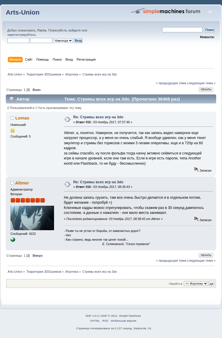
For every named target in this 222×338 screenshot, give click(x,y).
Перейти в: (176, 283)
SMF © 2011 (109, 315)
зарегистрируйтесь (21, 34)
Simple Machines (130, 315)
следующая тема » (201, 83)
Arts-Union (23, 12)
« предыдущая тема (171, 83)
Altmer (22, 182)
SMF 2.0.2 (92, 315)
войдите (75, 30)
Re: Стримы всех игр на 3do (98, 117)
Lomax (22, 117)
